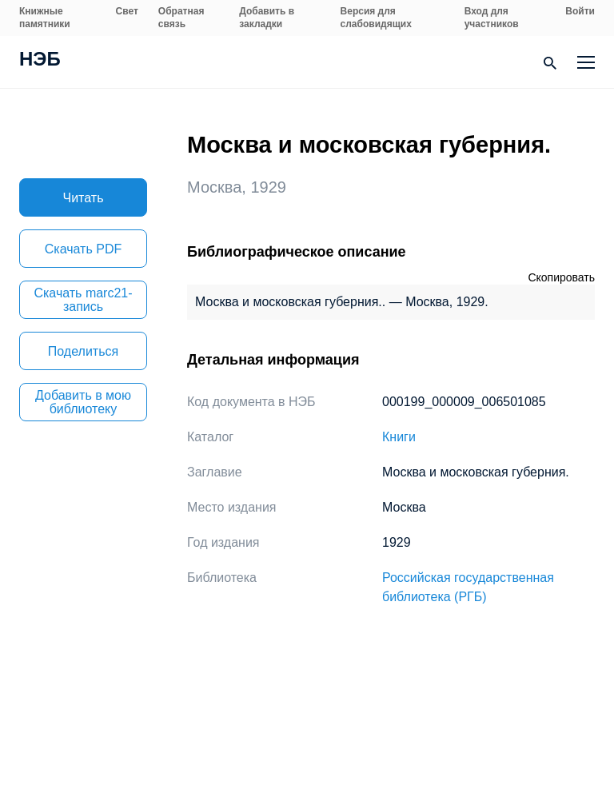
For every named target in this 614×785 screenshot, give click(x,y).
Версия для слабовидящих (376, 18)
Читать (83, 198)
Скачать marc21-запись (83, 299)
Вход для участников (491, 18)
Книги (399, 437)
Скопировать (561, 277)
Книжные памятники (44, 18)
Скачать (83, 249)
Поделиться (83, 351)
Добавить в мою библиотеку (83, 402)
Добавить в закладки (266, 18)
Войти (580, 11)
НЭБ (40, 61)
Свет (127, 11)
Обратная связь (181, 18)
